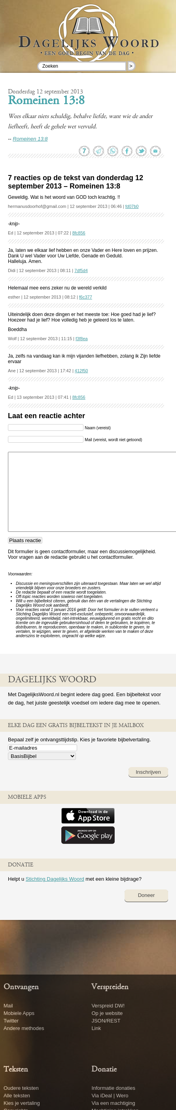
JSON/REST (105, 1021)
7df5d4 (81, 270)
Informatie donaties (113, 1088)
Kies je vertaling (22, 1103)
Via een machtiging (113, 1103)
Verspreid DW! (108, 1006)
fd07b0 (132, 206)
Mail (8, 1006)
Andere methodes (24, 1028)
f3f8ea (82, 338)
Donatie (104, 1070)
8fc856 (78, 232)
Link (96, 1028)
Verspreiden (110, 987)
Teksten (16, 1070)
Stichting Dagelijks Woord (55, 879)
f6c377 (85, 297)
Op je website (107, 1013)
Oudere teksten (21, 1088)
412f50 (81, 370)
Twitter (11, 1021)
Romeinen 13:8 (46, 101)
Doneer (146, 895)
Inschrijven (148, 772)
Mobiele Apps (19, 1013)
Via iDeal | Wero (109, 1096)
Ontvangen (21, 987)
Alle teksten (17, 1096)
